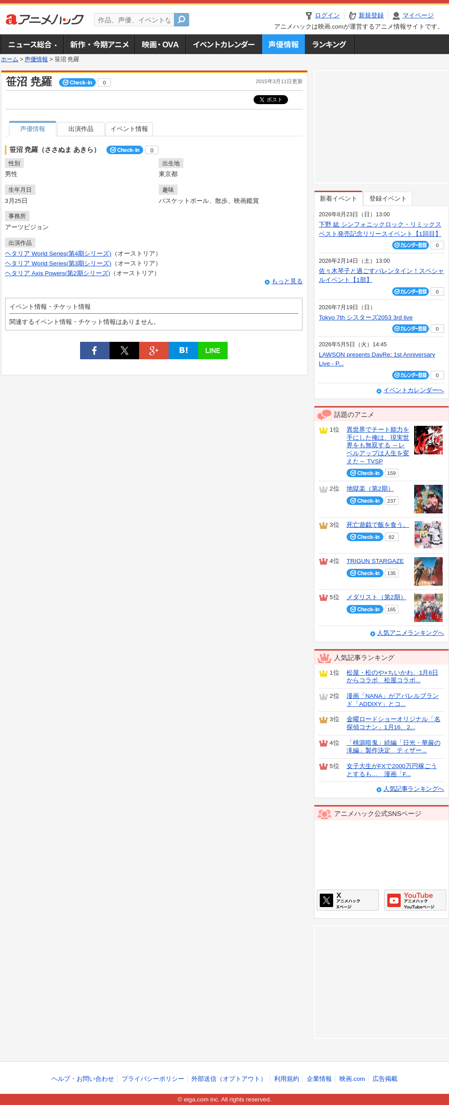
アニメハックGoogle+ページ (415, 900)
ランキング (330, 44)
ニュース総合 (32, 44)
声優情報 (283, 44)
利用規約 (286, 1079)
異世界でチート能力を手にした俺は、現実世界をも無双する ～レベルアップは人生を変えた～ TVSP (378, 445)
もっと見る (287, 281)
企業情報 (319, 1079)
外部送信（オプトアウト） (229, 1079)
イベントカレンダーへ (413, 390)
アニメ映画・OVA (160, 44)
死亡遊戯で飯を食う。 (378, 524)
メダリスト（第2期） (377, 597)
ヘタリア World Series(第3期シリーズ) (58, 263)
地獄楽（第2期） (370, 488)
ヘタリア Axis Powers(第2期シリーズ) (57, 273)
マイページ (418, 15)
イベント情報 (129, 129)
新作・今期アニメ (99, 44)
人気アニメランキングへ (410, 633)
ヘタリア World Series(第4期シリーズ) (58, 253)
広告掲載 (385, 1079)
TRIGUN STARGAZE (375, 561)
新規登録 (371, 15)
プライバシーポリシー (153, 1079)
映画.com (352, 1079)
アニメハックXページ (348, 900)
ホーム (9, 59)
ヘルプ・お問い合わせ (82, 1079)
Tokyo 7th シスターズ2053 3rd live (366, 317)
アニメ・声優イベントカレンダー (224, 44)
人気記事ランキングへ (413, 789)
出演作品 (80, 129)
